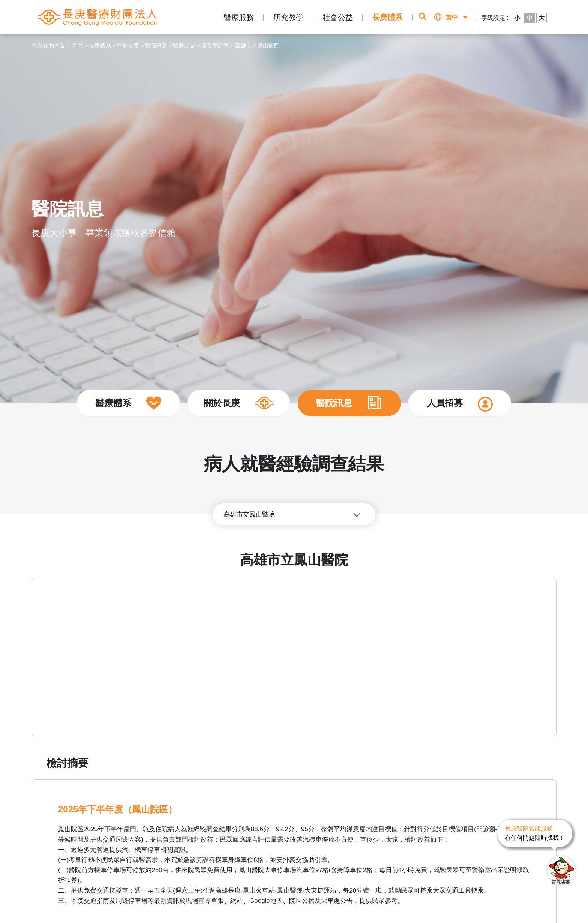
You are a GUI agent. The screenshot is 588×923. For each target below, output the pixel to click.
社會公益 (338, 17)
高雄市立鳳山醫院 (257, 45)
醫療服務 (239, 17)
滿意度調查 (215, 45)
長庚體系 (387, 17)
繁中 (452, 17)
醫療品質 (184, 45)
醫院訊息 (156, 45)
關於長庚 (128, 45)
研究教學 (288, 17)
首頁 (77, 45)
